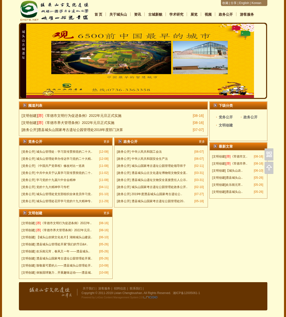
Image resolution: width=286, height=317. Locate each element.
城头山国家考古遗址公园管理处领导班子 (159, 166)
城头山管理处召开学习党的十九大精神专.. (64, 201)
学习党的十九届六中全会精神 (56, 180)
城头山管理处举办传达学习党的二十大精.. (64, 159)
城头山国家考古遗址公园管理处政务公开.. (160, 187)
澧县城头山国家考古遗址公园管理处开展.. (64, 258)
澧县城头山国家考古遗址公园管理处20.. (158, 201)
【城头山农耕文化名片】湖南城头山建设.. (64, 237)
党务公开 (226, 117)
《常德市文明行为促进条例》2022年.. (66, 223)
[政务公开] (30, 130)
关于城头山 (118, 14)
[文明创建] (219, 156)
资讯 (137, 14)
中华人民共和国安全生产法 (150, 159)
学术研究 (176, 14)
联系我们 (136, 288)
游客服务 (247, 14)
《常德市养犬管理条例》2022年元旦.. (66, 230)
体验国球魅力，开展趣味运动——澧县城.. (64, 272)
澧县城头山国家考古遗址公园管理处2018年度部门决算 (80, 130)
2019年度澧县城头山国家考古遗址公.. (157, 194)
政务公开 (226, 14)
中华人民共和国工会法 (147, 151)
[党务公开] (29, 151)
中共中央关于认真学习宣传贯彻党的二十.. (64, 173)
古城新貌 (155, 14)
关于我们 (89, 288)
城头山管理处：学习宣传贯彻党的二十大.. (64, 151)
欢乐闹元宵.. (234, 185)
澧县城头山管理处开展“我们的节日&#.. (62, 244)
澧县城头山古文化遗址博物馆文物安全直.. (160, 173)
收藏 (225, 3)
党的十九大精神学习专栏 (53, 187)
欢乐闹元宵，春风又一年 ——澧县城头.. (63, 251)
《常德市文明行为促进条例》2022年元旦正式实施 (82, 116)
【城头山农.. (234, 170)
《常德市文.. (239, 156)
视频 (208, 14)
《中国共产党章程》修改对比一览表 (60, 166)
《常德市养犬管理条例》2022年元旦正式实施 (78, 123)
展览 (194, 14)
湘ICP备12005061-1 (186, 293)
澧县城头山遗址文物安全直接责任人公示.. (160, 180)
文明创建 (226, 125)
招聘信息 (120, 288)
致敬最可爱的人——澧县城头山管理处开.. (64, 265)
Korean (256, 3)
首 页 (98, 14)
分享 (234, 3)
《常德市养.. (239, 163)
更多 (107, 141)
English (244, 3)
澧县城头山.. (234, 177)
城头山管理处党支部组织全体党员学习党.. (64, 194)
